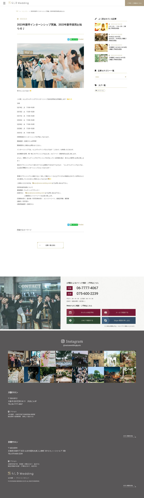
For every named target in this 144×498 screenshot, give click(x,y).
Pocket (80, 39)
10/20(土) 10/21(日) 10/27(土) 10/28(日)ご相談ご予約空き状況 (117, 38)
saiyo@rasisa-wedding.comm (43, 183)
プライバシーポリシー (22, 478)
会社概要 (10, 478)
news (97, 77)
